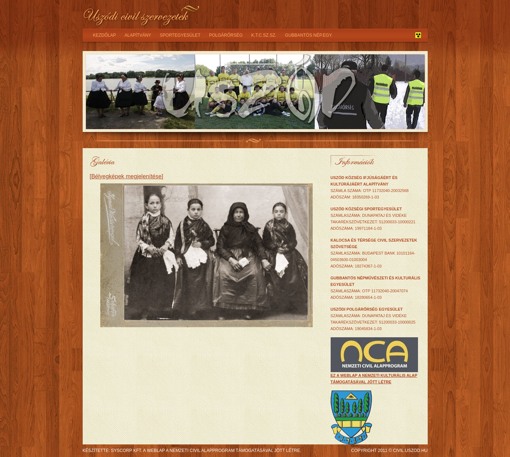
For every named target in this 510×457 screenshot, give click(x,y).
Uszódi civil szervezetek (142, 14)
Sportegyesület (180, 35)
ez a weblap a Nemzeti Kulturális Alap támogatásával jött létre (374, 376)
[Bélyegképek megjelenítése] (127, 176)
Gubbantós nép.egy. (308, 35)
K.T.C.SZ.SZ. (263, 35)
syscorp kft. (126, 450)
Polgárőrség (226, 35)
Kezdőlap (104, 35)
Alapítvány (138, 35)
